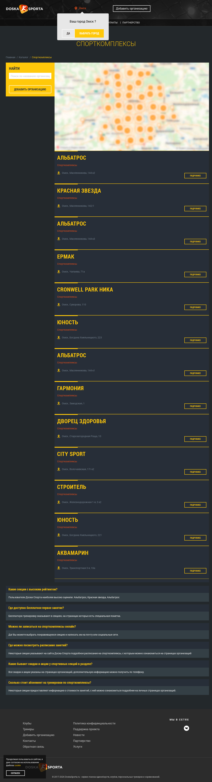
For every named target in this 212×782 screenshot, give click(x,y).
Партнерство (81, 741)
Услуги (77, 746)
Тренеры (28, 729)
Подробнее (195, 175)
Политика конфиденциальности (94, 723)
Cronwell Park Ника (85, 289)
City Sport (71, 454)
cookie (17, 765)
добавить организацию (30, 89)
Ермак (65, 256)
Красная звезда (79, 190)
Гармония (70, 388)
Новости (78, 735)
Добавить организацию (131, 8)
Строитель (71, 487)
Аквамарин (72, 553)
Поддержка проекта (86, 729)
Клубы (27, 723)
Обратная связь (33, 746)
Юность (67, 322)
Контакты (29, 741)
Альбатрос (71, 157)
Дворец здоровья (81, 421)
